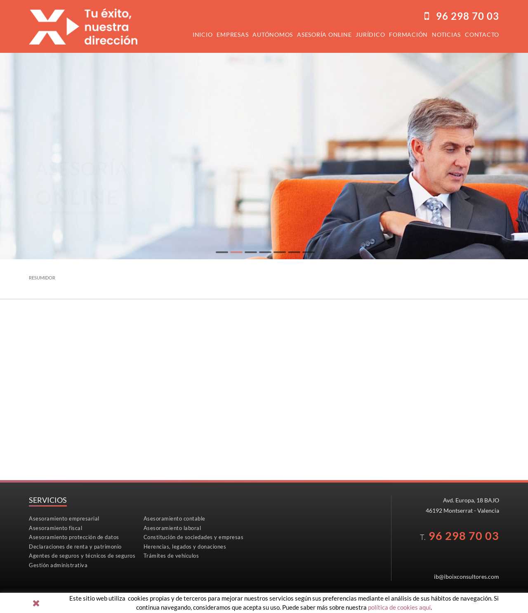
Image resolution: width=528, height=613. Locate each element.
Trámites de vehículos (171, 555)
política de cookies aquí (399, 607)
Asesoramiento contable (174, 518)
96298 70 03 (467, 16)
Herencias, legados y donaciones (185, 546)
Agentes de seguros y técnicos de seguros (82, 555)
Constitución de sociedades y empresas (194, 537)
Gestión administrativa (58, 565)
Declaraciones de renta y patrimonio (75, 546)
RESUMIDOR (42, 277)
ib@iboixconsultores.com (466, 576)
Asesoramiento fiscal (55, 528)
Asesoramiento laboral (172, 528)
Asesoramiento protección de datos (74, 537)
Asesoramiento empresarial (64, 518)
